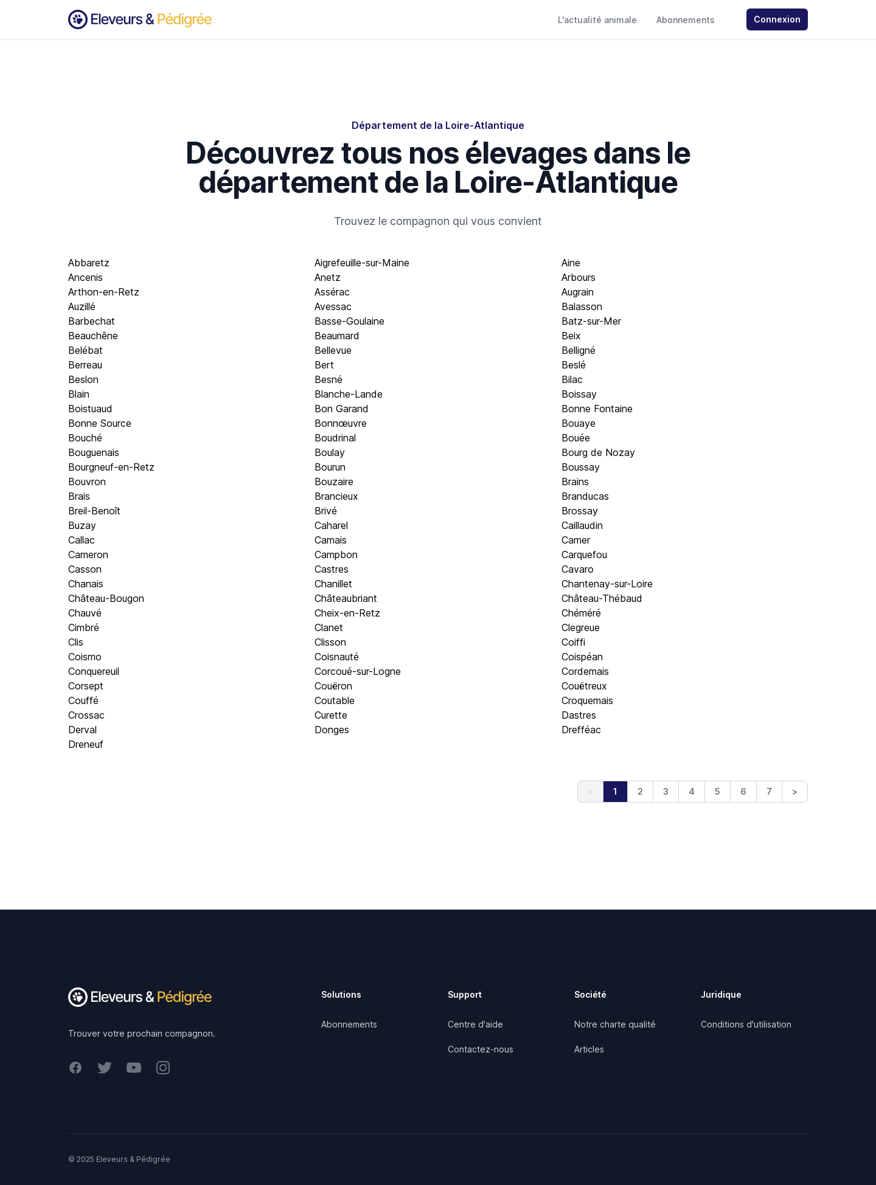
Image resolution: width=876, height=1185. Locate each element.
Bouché (85, 438)
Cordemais (585, 671)
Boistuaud (90, 408)
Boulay (330, 452)
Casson (85, 569)
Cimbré (83, 627)
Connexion (777, 19)
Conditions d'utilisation (746, 1024)
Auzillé (82, 306)
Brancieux (336, 496)
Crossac (86, 715)
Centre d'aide (475, 1024)
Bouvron (87, 481)
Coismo (85, 657)
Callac (81, 540)
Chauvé (85, 613)
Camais (331, 540)
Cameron (88, 554)
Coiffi (573, 642)
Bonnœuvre (341, 423)
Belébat (85, 350)
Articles (589, 1049)
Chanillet (333, 584)
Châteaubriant (346, 598)
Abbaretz (88, 263)
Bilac (572, 379)
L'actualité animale (597, 20)
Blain (78, 394)
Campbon (336, 554)
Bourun (330, 467)
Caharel (331, 525)
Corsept (85, 686)
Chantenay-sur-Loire (607, 584)
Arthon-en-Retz (103, 292)
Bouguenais (93, 452)
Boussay (580, 467)
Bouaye (578, 423)
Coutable (335, 700)
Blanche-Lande (349, 394)
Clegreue (580, 627)
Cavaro (577, 569)
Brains (575, 481)
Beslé (573, 365)
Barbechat (91, 321)
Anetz (328, 277)
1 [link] (615, 791)
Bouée (575, 438)
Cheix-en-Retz (347, 613)
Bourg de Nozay (598, 452)
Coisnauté (337, 657)
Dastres (578, 715)
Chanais (85, 584)
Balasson (581, 306)
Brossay (579, 511)
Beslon (83, 379)
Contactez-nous (480, 1049)
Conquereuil (93, 671)
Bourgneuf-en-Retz (111, 467)
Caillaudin (582, 525)
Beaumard (337, 336)
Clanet (329, 627)
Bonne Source (99, 423)
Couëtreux (584, 686)
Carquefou (584, 554)
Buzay (82, 525)
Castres (332, 569)
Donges (332, 730)
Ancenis (85, 277)
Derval (82, 730)
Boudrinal (335, 438)
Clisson (330, 642)
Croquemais (587, 700)
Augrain (577, 292)
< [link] (590, 791)
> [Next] (795, 791)
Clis (75, 642)
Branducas (585, 496)
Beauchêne (93, 336)
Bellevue (333, 350)
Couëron (333, 686)
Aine (570, 263)
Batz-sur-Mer (591, 321)
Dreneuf (85, 744)
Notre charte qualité (615, 1024)
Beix (571, 336)
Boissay (579, 394)
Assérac (332, 292)
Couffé (83, 700)
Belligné (578, 350)
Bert (324, 365)
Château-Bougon (106, 598)
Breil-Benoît (94, 511)
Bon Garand (342, 408)
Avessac (333, 306)
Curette (331, 715)
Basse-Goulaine (349, 321)
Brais (79, 496)
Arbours (578, 277)
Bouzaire (334, 481)
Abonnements (685, 20)
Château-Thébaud (601, 598)
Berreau (85, 365)
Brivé (326, 511)
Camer (575, 540)
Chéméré (581, 613)
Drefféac (581, 730)
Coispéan (582, 657)
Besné (328, 379)
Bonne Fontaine (597, 408)
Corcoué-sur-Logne (358, 671)
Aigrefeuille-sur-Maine (362, 263)
